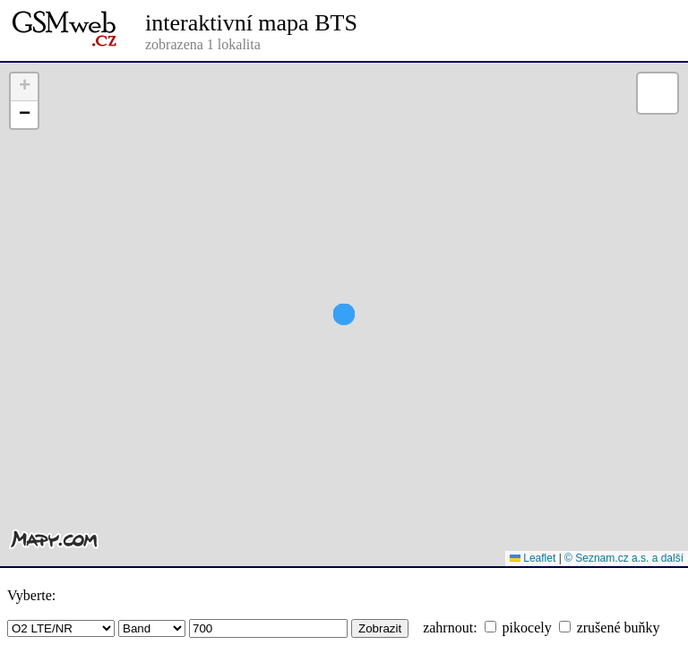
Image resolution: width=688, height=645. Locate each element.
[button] (344, 346)
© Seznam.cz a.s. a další (624, 558)
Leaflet (532, 558)
